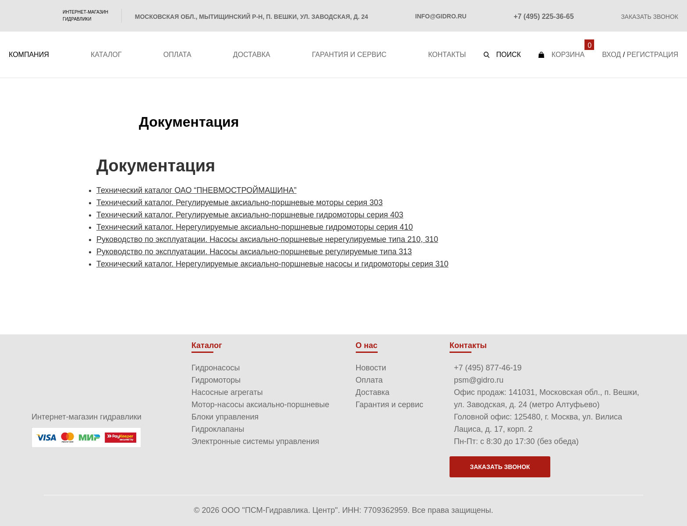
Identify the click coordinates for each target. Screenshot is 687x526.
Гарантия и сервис (349, 54)
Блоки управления (225, 416)
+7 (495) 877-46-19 (488, 367)
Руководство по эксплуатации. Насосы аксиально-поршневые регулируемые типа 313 (254, 251)
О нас (367, 345)
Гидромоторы (216, 380)
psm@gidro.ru (478, 380)
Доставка (251, 54)
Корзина (568, 54)
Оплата (177, 54)
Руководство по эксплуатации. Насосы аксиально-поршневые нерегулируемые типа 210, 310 (267, 239)
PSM (30, 15)
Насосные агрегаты (227, 392)
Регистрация (652, 54)
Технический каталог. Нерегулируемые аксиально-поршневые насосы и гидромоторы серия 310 (272, 263)
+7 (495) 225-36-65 (543, 16)
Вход (611, 54)
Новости (371, 367)
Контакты (447, 54)
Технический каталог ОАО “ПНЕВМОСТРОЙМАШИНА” (196, 190)
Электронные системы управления (255, 441)
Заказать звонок (649, 16)
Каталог (106, 54)
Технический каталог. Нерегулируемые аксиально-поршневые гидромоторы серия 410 (254, 227)
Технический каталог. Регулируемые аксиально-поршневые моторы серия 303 (239, 202)
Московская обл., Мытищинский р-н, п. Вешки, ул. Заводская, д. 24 (251, 16)
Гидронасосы (215, 367)
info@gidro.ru (441, 16)
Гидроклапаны (217, 429)
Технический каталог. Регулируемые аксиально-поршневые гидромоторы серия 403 (250, 214)
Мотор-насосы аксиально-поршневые (260, 404)
